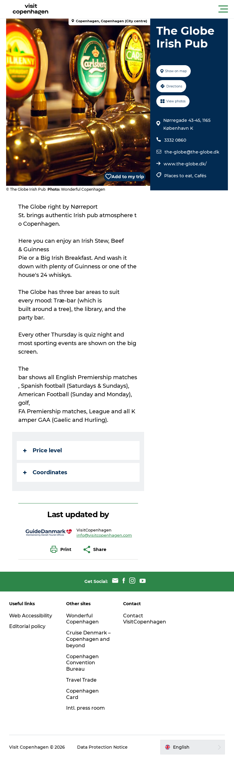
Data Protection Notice (102, 747)
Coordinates (45, 472)
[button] (144, 9)
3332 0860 (175, 140)
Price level (42, 450)
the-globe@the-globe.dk (192, 152)
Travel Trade (81, 680)
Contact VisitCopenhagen (144, 619)
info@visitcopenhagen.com (104, 535)
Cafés (200, 175)
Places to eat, (179, 175)
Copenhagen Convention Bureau (82, 663)
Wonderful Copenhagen (82, 619)
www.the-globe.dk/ (185, 164)
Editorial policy (27, 626)
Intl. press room (85, 708)
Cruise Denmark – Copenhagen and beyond (88, 639)
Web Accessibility (30, 616)
